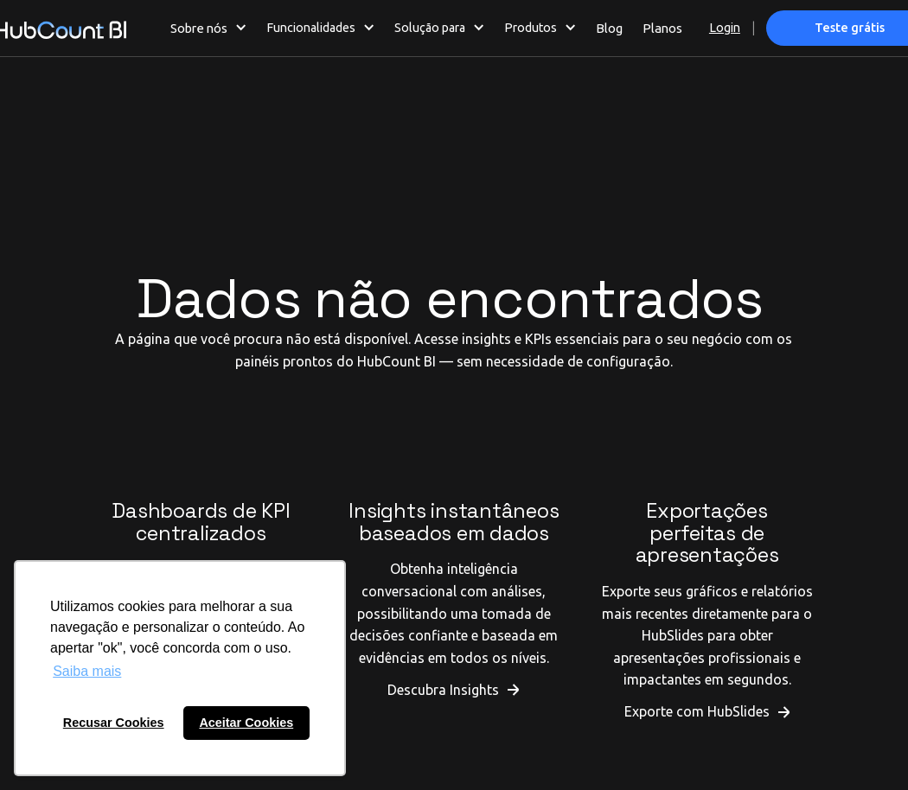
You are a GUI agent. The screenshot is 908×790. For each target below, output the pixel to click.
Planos (662, 28)
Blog (609, 28)
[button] (209, 27)
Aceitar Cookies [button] (246, 722)
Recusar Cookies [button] (113, 722)
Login (724, 28)
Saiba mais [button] (87, 671)
